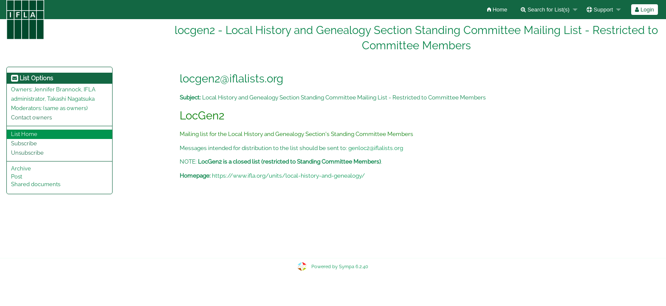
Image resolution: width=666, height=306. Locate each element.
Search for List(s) (545, 9)
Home (497, 9)
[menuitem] (497, 9)
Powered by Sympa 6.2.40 (339, 266)
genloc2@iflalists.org (375, 147)
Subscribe (24, 143)
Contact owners (31, 117)
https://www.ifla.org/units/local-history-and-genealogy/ (288, 175)
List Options (32, 78)
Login (644, 9)
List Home (24, 134)
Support (600, 9)
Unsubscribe (27, 153)
